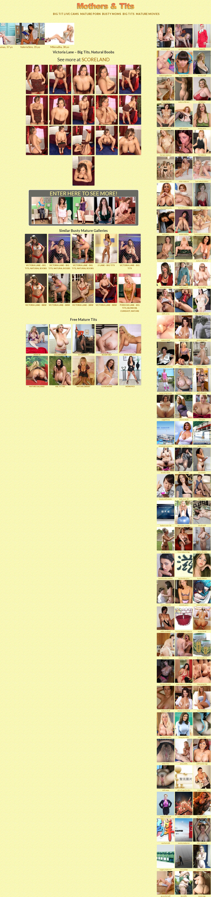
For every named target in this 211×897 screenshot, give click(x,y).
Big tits (129, 13)
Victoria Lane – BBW (35, 304)
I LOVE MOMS (107, 371)
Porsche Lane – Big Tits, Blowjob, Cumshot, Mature (129, 307)
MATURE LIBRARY (84, 371)
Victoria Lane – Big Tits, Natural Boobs (36, 266)
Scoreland (96, 59)
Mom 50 (37, 339)
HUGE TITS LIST (130, 339)
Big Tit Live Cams (66, 13)
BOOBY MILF (107, 339)
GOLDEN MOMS (60, 339)
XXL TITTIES (60, 371)
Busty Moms (111, 13)
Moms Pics (130, 371)
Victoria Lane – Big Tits (129, 266)
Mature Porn (90, 13)
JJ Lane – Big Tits (106, 265)
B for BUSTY (84, 339)
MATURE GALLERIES (37, 371)
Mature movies (148, 13)
